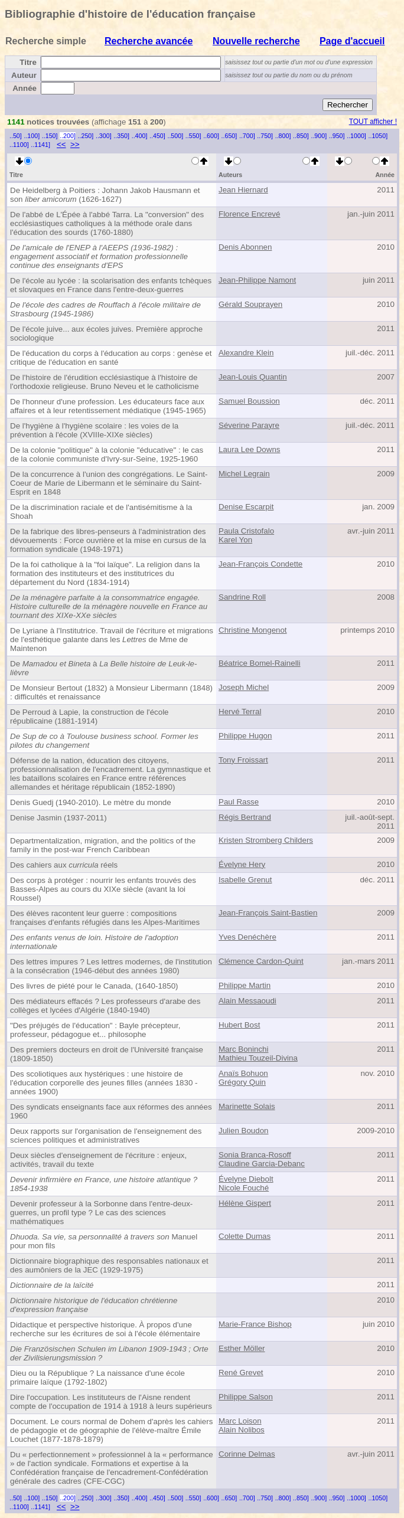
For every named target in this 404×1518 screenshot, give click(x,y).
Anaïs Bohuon (243, 1073)
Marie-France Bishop (255, 1324)
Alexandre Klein (246, 352)
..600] (211, 135)
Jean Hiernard (243, 189)
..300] (104, 135)
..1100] (19, 144)
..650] (229, 135)
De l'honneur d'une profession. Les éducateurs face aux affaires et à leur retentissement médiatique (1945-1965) (108, 406)
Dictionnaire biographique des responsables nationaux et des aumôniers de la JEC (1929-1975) (109, 1265)
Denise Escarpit (246, 506)
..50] (15, 135)
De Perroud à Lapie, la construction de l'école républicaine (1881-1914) (89, 716)
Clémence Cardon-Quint (261, 961)
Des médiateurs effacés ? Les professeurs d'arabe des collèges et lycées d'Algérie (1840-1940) (105, 1006)
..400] (140, 135)
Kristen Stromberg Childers (266, 840)
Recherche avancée (149, 41)
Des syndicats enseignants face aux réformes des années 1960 (111, 1111)
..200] (68, 135)
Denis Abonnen (245, 247)
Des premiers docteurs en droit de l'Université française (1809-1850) (106, 1054)
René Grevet (241, 1372)
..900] (319, 135)
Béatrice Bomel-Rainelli (260, 663)
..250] (86, 135)
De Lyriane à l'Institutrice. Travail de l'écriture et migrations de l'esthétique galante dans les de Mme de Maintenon (111, 639)
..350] (121, 135)
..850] (301, 135)
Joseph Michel (244, 687)
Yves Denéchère (247, 937)
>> (75, 144)
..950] (337, 135)
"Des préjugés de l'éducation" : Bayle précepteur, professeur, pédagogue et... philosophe (95, 1030)
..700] (247, 135)
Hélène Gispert (245, 1203)
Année (24, 88)
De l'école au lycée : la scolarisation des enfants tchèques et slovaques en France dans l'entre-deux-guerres (110, 285)
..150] (50, 135)
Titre (28, 62)
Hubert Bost (239, 1024)
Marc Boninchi (243, 1049)
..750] (265, 135)
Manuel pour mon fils (103, 1241)
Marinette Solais (247, 1106)
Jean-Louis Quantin (253, 376)
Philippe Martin (245, 985)
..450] (157, 135)
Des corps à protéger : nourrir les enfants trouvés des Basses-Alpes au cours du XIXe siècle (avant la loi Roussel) (103, 889)
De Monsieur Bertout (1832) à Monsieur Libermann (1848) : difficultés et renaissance (111, 692)
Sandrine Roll (242, 597)
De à (103, 668)
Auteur (24, 75)
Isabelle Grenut (245, 879)
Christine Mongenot (253, 630)
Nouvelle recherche (256, 41)
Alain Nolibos (242, 1429)
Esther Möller (242, 1348)
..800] (283, 135)
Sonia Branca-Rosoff (255, 1154)
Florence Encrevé (249, 214)
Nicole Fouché (244, 1187)
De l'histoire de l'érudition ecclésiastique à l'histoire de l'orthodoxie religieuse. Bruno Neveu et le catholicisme (104, 382)
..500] (175, 135)
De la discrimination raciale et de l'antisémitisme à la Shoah (101, 512)
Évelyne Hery (242, 864)
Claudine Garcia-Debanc (262, 1163)
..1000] (356, 135)
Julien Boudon (243, 1130)
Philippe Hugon (245, 735)
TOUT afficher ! (373, 121)
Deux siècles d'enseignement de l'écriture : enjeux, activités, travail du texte (98, 1160)
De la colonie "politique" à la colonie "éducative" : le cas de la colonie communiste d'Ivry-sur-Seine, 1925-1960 (106, 454)
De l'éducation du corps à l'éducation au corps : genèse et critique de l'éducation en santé (110, 358)
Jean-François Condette (260, 564)
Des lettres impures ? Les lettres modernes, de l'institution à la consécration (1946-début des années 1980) (111, 966)
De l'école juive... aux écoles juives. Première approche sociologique (106, 333)
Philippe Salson (246, 1396)
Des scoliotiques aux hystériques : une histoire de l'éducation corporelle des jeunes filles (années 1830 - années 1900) (103, 1082)
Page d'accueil (352, 41)
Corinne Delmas (247, 1454)
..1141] (40, 144)
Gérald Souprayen (250, 304)
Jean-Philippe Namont (257, 280)
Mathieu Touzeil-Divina (258, 1058)
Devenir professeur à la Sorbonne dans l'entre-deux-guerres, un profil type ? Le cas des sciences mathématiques (101, 1212)
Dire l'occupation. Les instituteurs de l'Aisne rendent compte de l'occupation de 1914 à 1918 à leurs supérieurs (111, 1402)
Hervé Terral (240, 711)
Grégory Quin (242, 1082)
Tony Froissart (243, 759)
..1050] (378, 135)
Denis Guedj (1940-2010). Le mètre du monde (90, 802)
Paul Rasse (239, 801)
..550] (193, 135)
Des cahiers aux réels (64, 865)
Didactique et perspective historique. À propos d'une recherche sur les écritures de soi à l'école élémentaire (105, 1329)
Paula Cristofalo (246, 530)
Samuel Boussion (249, 401)
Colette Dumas (245, 1236)
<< (61, 144)
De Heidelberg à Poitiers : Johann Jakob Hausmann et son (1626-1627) (105, 195)
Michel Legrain (244, 473)
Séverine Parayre (249, 425)
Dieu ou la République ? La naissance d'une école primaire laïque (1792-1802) (97, 1377)
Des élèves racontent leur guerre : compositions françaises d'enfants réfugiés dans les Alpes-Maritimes (105, 918)
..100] (32, 135)
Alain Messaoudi (247, 1000)
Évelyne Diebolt (246, 1179)
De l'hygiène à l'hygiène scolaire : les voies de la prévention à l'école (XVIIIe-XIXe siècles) (94, 430)
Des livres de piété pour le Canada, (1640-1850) (94, 986)
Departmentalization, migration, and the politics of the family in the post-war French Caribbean (103, 845)
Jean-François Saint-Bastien (268, 912)
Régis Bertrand (245, 817)
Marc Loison (240, 1420)
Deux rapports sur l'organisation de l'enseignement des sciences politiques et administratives (105, 1135)
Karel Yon (235, 539)
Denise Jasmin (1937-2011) (58, 817)
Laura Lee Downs (249, 449)
